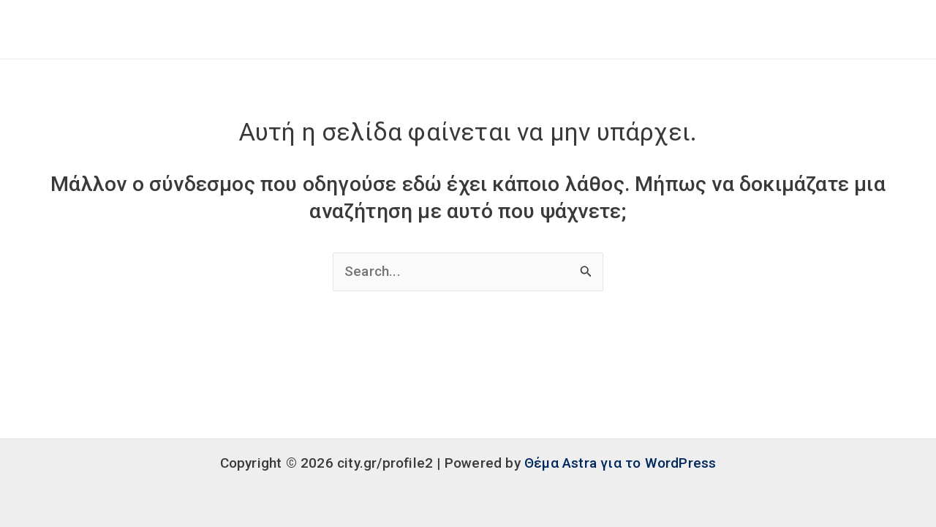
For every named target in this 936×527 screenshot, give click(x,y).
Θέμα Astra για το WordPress (620, 463)
